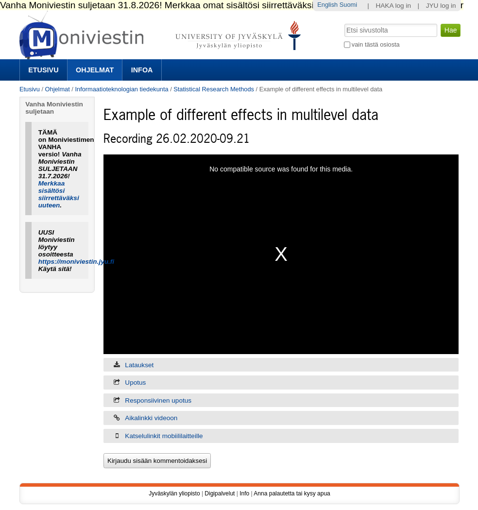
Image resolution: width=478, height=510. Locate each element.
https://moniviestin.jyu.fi (76, 261)
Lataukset (139, 365)
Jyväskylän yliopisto (174, 493)
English (327, 4)
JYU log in (441, 5)
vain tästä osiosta (376, 44)
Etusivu (43, 70)
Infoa (142, 70)
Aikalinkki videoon (151, 418)
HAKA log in (393, 5)
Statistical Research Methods (213, 89)
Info (244, 493)
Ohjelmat (95, 70)
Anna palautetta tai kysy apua (292, 493)
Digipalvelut (220, 493)
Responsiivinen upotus (158, 400)
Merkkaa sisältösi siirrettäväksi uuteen (58, 194)
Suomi (348, 4)
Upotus (135, 382)
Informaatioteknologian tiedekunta (121, 89)
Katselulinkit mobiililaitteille (164, 436)
